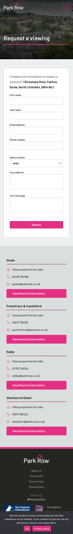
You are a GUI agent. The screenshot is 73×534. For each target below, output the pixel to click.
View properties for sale (25, 269)
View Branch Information (28, 293)
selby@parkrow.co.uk (23, 375)
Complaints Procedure (54, 509)
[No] (68, 522)
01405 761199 (17, 276)
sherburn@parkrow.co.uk (26, 421)
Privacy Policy (36, 486)
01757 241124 (18, 368)
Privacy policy (41, 528)
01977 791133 (17, 322)
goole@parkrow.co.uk (23, 284)
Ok (27, 528)
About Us (36, 470)
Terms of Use (36, 481)
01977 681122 (17, 414)
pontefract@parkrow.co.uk (27, 329)
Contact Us (36, 475)
